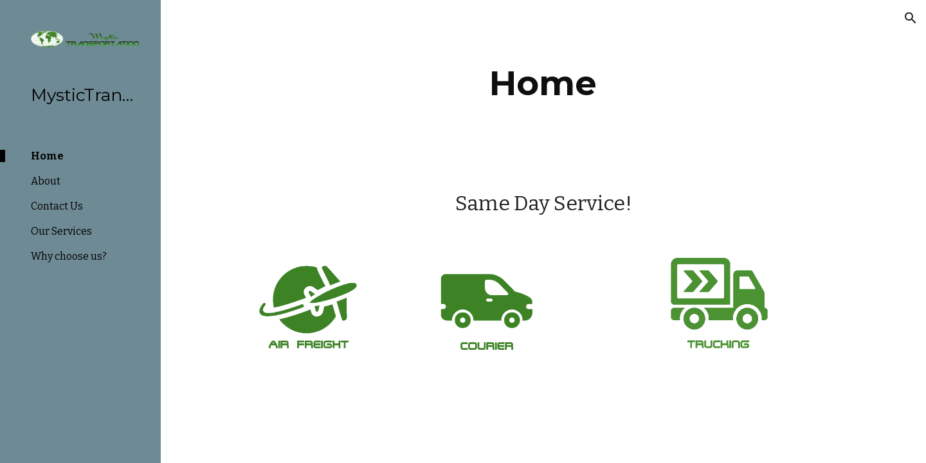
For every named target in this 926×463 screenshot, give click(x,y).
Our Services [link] (61, 231)
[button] (910, 18)
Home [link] (47, 156)
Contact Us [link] (57, 206)
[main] (543, 83)
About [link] (45, 181)
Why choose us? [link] (69, 256)
